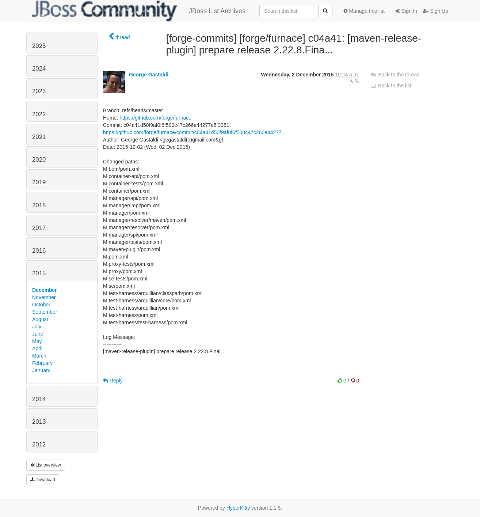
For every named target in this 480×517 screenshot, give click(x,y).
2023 (39, 91)
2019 (39, 182)
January (41, 370)
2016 (39, 250)
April (37, 348)
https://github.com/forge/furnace (155, 118)
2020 (39, 159)
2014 (39, 399)
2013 (39, 421)
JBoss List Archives (138, 11)
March (39, 356)
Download (42, 479)
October (41, 304)
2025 (39, 45)
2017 (39, 227)
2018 (39, 205)
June (37, 334)
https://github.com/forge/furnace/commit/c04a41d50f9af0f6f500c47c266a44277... (194, 132)
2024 (39, 68)
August (40, 319)
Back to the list (390, 85)
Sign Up (435, 11)
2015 (39, 273)
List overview (45, 465)
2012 (39, 444)
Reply (113, 381)
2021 (39, 136)
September (44, 312)
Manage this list (364, 11)
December (44, 290)
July (36, 326)
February (42, 363)
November (44, 297)
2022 (39, 114)
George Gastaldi (148, 75)
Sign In (406, 11)
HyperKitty (238, 508)
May (37, 341)
